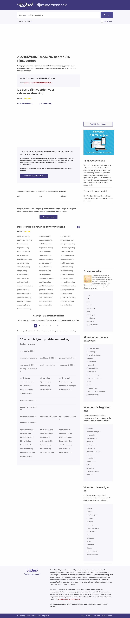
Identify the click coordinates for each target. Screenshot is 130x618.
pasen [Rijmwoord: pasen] (89, 295)
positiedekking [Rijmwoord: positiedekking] (45, 103)
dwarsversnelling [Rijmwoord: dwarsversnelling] (93, 375)
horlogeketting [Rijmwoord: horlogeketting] (66, 305)
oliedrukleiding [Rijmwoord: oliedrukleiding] (92, 395)
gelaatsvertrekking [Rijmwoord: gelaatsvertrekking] (27, 452)
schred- (89, 475)
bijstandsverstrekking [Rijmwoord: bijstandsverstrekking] (28, 416)
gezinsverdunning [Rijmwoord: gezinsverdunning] (45, 301)
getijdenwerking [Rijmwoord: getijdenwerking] (23, 290)
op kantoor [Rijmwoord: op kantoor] (91, 362)
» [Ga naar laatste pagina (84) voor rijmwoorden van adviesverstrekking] (77, 326)
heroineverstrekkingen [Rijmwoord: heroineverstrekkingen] (48, 416)
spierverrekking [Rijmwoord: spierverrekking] (65, 389)
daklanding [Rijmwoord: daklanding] (91, 352)
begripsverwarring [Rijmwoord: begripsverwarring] (46, 248)
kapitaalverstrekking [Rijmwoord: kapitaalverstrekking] (28, 400)
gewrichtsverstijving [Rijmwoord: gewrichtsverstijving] (68, 297)
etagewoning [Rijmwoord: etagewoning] (22, 271)
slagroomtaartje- (93, 432)
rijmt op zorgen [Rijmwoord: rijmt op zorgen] (92, 348)
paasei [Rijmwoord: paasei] (89, 305)
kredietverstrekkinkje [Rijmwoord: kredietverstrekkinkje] (28, 423)
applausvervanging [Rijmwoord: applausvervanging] (24, 240)
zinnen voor (37, 83)
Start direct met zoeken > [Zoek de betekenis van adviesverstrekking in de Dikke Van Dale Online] (34, 176)
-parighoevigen (92, 551)
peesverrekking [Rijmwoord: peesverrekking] (45, 389)
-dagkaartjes (91, 515)
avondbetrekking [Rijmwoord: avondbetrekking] (65, 437)
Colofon (97, 616)
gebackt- (90, 458)
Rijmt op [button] (22, 15)
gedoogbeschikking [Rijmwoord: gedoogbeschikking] (46, 278)
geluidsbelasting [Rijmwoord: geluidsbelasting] (23, 282)
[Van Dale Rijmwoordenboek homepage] (26, 5)
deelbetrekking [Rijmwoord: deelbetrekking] (45, 445)
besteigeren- (91, 445)
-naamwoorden (92, 528)
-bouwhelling (91, 531)
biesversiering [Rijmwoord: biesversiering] (25, 441)
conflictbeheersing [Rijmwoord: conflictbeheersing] (67, 263)
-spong (89, 521)
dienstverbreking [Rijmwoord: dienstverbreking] (26, 449)
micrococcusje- (92, 471)
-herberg (90, 525)
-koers (89, 512)
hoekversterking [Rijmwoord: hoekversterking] (26, 456)
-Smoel (89, 518)
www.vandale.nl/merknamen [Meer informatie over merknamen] (69, 599)
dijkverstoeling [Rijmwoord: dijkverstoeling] (45, 449)
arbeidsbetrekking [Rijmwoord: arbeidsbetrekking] (27, 437)
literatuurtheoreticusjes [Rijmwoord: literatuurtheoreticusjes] (95, 391)
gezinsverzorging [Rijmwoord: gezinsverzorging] (45, 305)
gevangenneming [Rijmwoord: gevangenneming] (67, 290)
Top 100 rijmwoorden (98, 124)
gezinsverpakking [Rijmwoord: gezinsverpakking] (67, 301)
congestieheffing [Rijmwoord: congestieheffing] (45, 267)
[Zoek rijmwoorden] (38, 15)
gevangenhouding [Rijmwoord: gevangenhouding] (46, 290)
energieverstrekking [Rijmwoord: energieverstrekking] (27, 365)
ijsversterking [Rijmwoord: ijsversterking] (45, 386)
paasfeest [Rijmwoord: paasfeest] (90, 318)
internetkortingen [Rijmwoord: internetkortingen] (93, 355)
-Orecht (89, 548)
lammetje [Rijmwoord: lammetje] (90, 315)
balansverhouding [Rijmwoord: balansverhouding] (45, 240)
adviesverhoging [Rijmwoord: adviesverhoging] (23, 236)
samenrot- (90, 461)
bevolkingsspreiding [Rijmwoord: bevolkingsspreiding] (24, 259)
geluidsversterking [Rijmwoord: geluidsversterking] (47, 452)
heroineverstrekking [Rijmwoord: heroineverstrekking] (47, 365)
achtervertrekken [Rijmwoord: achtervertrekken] (27, 430)
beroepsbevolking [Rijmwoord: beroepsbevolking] (45, 255)
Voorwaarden (107, 616)
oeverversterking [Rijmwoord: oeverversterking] (26, 389)
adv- (41, 196)
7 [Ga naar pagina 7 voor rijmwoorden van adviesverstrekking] (57, 326)
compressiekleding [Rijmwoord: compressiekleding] (67, 259)
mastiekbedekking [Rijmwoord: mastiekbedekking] (25, 103)
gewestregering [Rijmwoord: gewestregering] (66, 293)
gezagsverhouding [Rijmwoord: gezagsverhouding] (24, 301)
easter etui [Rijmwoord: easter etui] (91, 372)
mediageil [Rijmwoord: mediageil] (90, 365)
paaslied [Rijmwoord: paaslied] (90, 321)
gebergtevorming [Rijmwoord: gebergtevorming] (67, 274)
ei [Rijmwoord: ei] (87, 298)
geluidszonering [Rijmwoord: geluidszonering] (45, 282)
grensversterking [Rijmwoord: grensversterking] (65, 452)
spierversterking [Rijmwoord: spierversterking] (26, 393)
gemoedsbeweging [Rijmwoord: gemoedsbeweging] (68, 282)
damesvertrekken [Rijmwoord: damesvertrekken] (27, 382)
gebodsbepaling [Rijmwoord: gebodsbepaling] (23, 278)
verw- (89, 465)
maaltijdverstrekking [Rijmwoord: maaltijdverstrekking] (48, 358)
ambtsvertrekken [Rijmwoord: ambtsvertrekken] (65, 433)
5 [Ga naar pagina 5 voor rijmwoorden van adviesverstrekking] (50, 326)
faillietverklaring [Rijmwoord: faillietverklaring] (67, 271)
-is (87, 535)
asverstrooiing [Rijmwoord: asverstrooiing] (45, 437)
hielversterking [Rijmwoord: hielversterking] (25, 386)
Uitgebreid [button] (108, 21)
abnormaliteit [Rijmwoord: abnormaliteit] (92, 368)
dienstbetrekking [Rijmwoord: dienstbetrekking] (65, 445)
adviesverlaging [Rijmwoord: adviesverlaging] (45, 236)
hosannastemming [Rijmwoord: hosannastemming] (24, 309)
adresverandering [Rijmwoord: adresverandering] (46, 430)
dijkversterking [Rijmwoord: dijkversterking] (45, 382)
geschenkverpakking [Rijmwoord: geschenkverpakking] (25, 286)
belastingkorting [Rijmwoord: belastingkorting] (67, 251)
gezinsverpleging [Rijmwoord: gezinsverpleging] (23, 305)
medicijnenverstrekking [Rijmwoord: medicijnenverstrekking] (28, 370)
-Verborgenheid (92, 555)
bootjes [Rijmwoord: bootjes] (89, 358)
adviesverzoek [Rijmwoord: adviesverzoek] (25, 433)
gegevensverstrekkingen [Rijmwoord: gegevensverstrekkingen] (28, 408)
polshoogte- (91, 438)
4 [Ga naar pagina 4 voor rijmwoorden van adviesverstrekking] (46, 326)
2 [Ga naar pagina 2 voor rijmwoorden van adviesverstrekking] (39, 326)
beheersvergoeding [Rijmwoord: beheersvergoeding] (68, 248)
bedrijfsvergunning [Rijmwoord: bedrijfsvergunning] (68, 244)
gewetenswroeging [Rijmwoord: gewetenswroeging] (24, 297)
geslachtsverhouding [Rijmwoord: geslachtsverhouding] (68, 286)
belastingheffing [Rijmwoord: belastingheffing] (45, 251)
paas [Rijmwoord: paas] (88, 302)
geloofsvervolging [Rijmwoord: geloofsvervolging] (67, 278)
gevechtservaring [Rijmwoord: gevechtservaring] (24, 293)
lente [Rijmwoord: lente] (88, 311)
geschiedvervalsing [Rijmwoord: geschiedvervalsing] (46, 286)
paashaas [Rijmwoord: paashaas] (90, 308)
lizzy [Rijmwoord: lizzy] (88, 385)
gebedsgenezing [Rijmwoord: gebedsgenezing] (45, 274)
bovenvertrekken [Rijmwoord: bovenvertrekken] (65, 441)
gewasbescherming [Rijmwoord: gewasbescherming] (46, 293)
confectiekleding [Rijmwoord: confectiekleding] (45, 263)
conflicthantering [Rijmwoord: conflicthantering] (23, 267)
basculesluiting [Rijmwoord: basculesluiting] (22, 244)
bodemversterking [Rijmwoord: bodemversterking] (47, 441)
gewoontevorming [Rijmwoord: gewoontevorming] (46, 297)
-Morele (89, 508)
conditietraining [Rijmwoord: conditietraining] (23, 263)
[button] (78, 227)
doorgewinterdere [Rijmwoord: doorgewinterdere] (93, 378)
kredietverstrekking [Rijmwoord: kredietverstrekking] (27, 344)
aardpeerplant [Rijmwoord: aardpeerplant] (92, 388)
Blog (82, 616)
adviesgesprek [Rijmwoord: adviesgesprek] (64, 430)
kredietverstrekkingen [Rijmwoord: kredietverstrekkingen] (67, 386)
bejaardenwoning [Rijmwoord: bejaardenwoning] (23, 251)
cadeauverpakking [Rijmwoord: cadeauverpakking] (46, 259)
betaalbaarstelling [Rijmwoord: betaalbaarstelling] (67, 255)
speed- (89, 442)
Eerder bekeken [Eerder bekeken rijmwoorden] (24, 21)
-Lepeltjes (90, 545)
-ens (88, 541)
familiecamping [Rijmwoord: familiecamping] (23, 274)
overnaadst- (91, 435)
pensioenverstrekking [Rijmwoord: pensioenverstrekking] (67, 358)
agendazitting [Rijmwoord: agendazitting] (66, 236)
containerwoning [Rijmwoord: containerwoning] (67, 267)
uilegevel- (90, 448)
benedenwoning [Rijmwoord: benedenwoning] (23, 255)
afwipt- (89, 428)
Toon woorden (48, 217)
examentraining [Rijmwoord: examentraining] (45, 271)
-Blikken (90, 538)
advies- (64, 196)
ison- (88, 455)
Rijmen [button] (106, 15)
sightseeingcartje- (93, 451)
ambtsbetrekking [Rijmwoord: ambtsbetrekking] (46, 433)
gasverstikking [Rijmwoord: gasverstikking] (64, 449)
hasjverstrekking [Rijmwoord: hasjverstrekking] (65, 382)
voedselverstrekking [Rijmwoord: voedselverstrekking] (67, 365)
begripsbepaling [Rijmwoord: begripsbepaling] (23, 248)
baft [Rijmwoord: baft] (88, 381)
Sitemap (89, 616)
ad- (18, 196)
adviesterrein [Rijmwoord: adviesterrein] (25, 378)
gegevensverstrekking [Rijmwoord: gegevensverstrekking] (28, 358)
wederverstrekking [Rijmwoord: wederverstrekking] (27, 351)
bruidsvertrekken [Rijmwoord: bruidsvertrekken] (26, 445)
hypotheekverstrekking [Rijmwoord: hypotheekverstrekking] (67, 417)
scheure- (90, 468)
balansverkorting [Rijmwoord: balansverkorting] (67, 240)
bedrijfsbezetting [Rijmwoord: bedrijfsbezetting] (45, 244)
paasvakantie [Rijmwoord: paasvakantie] (92, 325)
